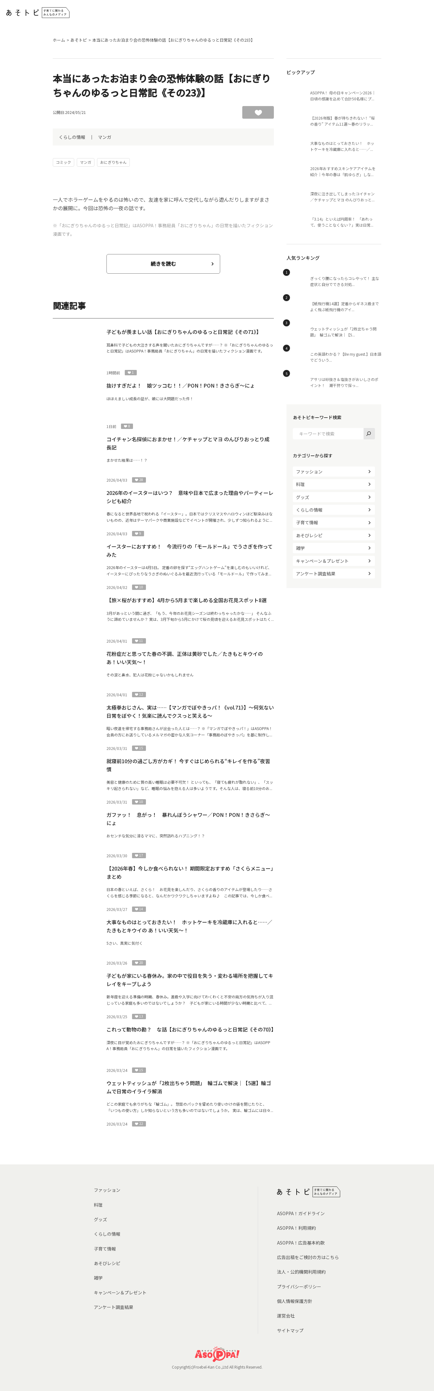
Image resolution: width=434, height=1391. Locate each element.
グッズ (302, 497)
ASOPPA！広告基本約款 (301, 1242)
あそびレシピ (309, 535)
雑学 (300, 548)
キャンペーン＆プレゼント (322, 561)
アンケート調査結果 (315, 573)
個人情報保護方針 (294, 1301)
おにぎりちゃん (113, 162)
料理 (300, 484)
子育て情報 (307, 522)
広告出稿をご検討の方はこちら (308, 1257)
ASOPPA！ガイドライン (301, 1213)
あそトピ (78, 40)
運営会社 (286, 1315)
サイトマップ (290, 1330)
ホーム (59, 40)
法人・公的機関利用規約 (301, 1272)
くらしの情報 (72, 137)
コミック (63, 162)
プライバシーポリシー (299, 1286)
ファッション (309, 471)
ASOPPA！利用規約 (296, 1228)
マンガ (104, 137)
